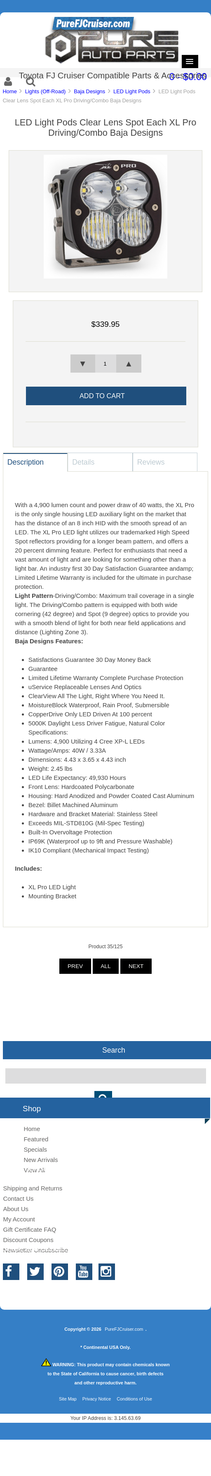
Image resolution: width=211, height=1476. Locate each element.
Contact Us (18, 1198)
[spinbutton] (105, 363)
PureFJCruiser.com (124, 1329)
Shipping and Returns (32, 1188)
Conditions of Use (134, 1398)
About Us (15, 1208)
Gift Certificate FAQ (29, 1229)
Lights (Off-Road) (45, 91)
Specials (35, 1149)
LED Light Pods (131, 91)
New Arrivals (40, 1159)
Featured (35, 1139)
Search (113, 1050)
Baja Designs (89, 91)
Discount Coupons (28, 1239)
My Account (19, 1219)
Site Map (68, 1398)
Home (9, 91)
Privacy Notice (96, 1398)
